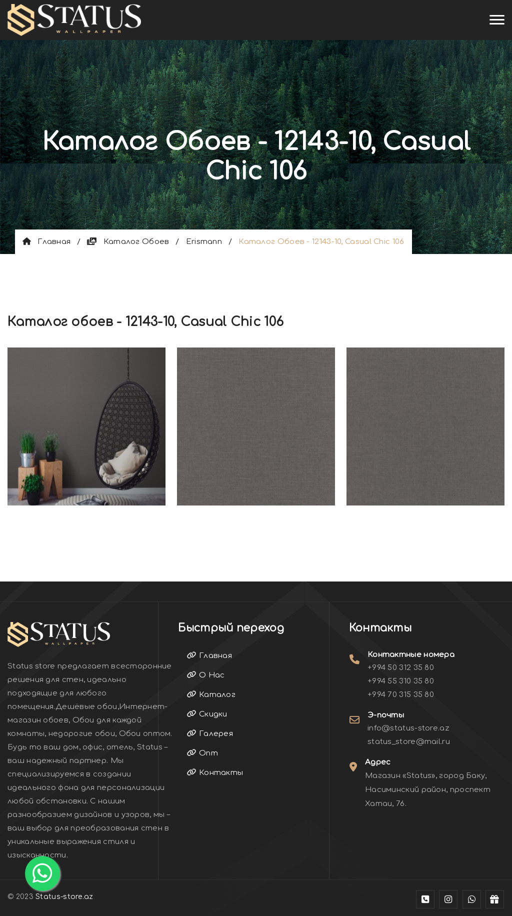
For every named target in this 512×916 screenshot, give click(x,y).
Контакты (215, 772)
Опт (202, 753)
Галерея (210, 734)
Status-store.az (65, 896)
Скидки (207, 714)
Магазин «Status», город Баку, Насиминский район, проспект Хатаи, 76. (427, 790)
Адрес (378, 762)
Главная (46, 242)
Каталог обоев (128, 242)
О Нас (205, 675)
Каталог (211, 694)
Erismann (204, 242)
